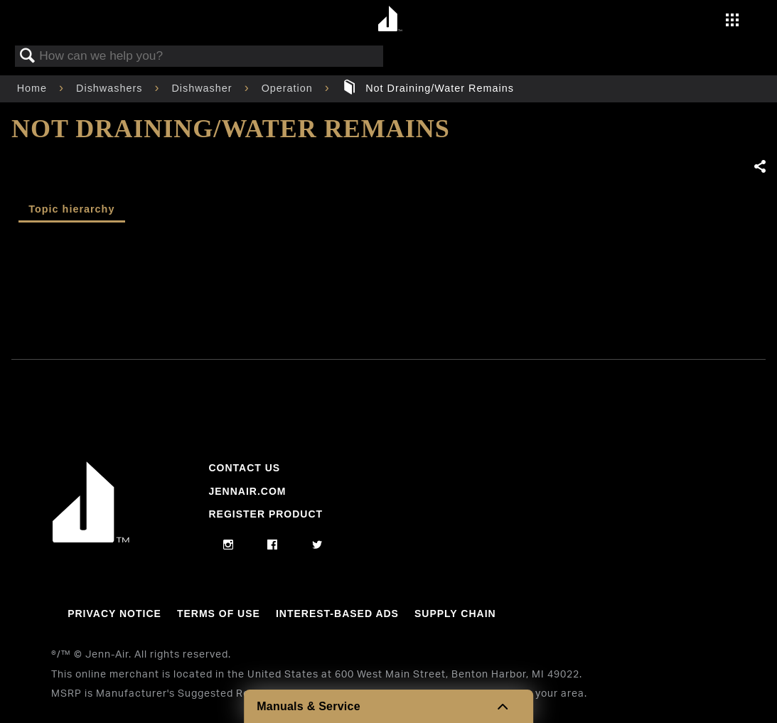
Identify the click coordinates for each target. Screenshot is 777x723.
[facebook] (272, 545)
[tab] (72, 211)
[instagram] (228, 545)
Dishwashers (111, 88)
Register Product (265, 514)
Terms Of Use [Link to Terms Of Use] (218, 613)
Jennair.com (247, 491)
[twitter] (317, 545)
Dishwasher (203, 88)
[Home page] (390, 19)
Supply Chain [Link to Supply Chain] (455, 613)
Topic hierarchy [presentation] (71, 209)
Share (759, 166)
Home (33, 88)
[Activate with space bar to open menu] (732, 21)
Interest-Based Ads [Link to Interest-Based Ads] (337, 613)
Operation (289, 88)
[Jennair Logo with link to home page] (91, 539)
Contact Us (244, 467)
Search (28, 56)
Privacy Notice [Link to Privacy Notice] (114, 613)
